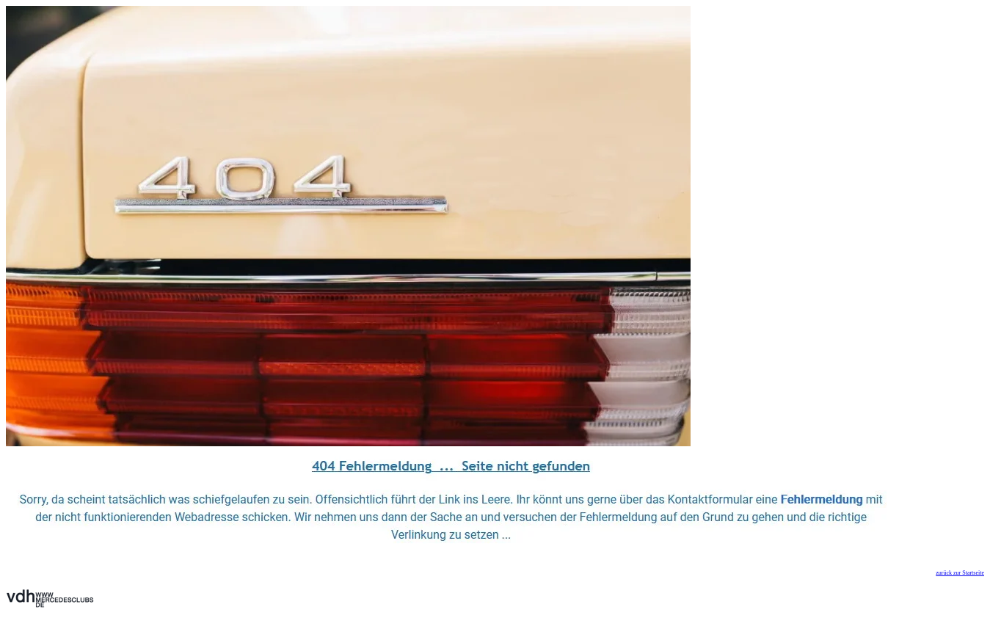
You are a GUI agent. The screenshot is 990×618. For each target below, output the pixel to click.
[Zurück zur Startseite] (348, 442)
